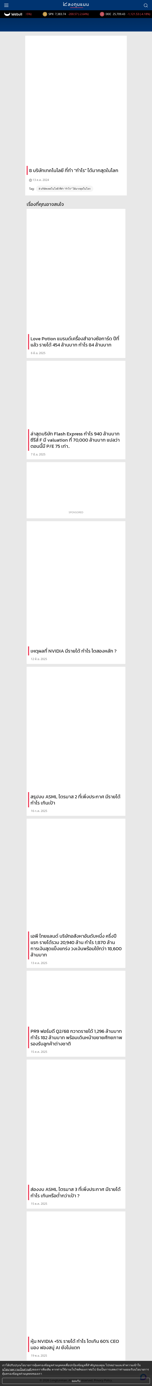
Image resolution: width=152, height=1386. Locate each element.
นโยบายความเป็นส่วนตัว (17, 1369)
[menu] (6, 5)
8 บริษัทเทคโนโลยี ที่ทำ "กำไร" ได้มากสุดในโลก (64, 188)
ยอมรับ (76, 1381)
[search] (145, 5)
